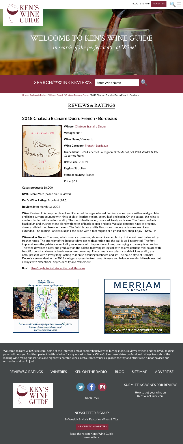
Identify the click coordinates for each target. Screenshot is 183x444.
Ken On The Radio (91, 371)
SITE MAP (144, 3)
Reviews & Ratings (38, 95)
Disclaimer (91, 398)
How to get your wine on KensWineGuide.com (150, 394)
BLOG (135, 3)
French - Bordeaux (96, 145)
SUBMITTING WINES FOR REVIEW (150, 385)
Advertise (164, 371)
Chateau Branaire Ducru (77, 95)
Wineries (58, 371)
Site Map (139, 371)
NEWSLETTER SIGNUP (92, 413)
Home (25, 95)
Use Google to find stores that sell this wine (58, 268)
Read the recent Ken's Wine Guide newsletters (91, 435)
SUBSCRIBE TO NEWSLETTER (92, 426)
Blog (119, 371)
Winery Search (56, 95)
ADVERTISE (159, 3)
